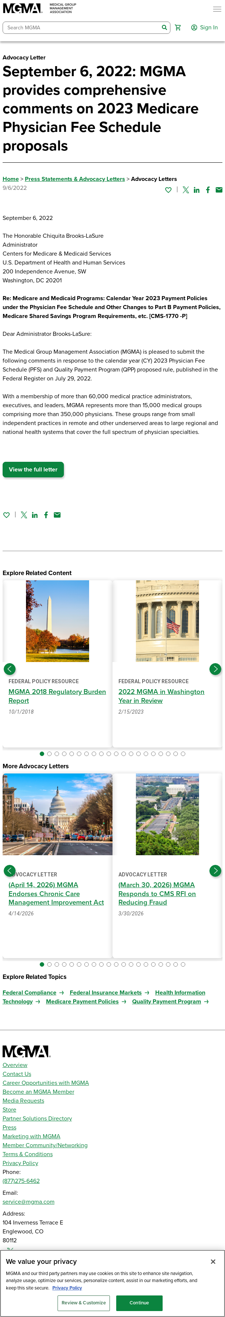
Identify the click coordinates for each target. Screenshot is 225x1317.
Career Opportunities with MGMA (46, 1083)
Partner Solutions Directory (37, 1118)
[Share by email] (219, 189)
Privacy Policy (20, 1163)
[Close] (213, 1261)
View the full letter (33, 469)
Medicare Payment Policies (82, 1001)
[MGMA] (40, 9)
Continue (139, 1303)
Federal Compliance (29, 992)
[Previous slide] (10, 669)
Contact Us (17, 1074)
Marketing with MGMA (32, 1136)
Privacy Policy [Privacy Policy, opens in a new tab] (67, 1288)
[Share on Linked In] (196, 189)
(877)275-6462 (21, 1181)
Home (11, 179)
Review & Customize (83, 1303)
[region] (112, 1283)
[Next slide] (215, 669)
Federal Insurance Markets (106, 992)
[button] (177, 27)
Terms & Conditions (28, 1154)
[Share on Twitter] (186, 189)
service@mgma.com (29, 1202)
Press (9, 1127)
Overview (15, 1065)
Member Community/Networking (45, 1145)
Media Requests (23, 1100)
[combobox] (81, 27)
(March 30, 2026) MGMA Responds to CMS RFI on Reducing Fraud (157, 893)
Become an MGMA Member (38, 1092)
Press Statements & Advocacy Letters (75, 179)
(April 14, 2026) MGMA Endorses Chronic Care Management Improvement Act (56, 893)
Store (9, 1109)
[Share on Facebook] (208, 189)
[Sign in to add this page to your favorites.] (168, 190)
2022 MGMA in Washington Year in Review (161, 696)
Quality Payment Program (166, 1001)
